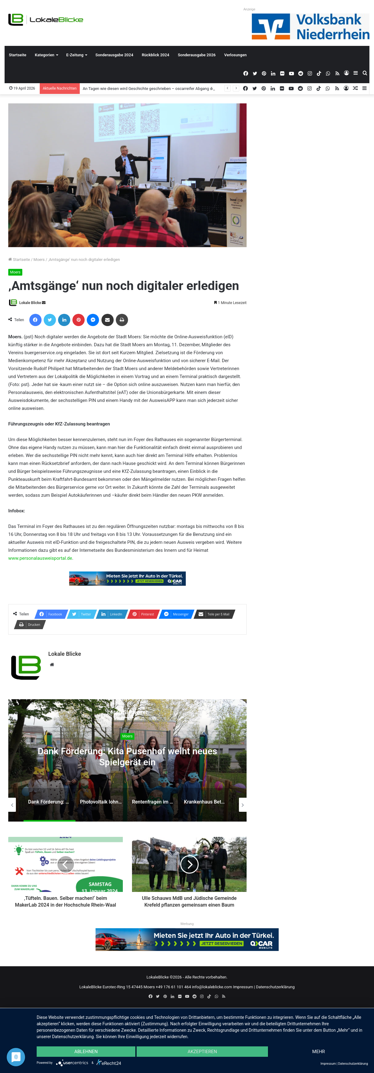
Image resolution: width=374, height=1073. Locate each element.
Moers (39, 259)
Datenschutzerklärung (275, 987)
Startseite (17, 55)
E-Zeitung (74, 55)
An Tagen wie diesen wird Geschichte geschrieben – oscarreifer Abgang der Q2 (152, 88)
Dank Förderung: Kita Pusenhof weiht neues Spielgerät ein (127, 756)
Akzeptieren (202, 1051)
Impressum (243, 987)
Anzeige (249, 9)
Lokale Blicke (30, 303)
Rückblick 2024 (155, 55)
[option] (127, 760)
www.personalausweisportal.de (40, 558)
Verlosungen (235, 55)
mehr (318, 1051)
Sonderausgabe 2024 (114, 55)
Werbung (187, 924)
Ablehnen (85, 1051)
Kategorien (44, 55)
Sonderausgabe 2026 (197, 55)
